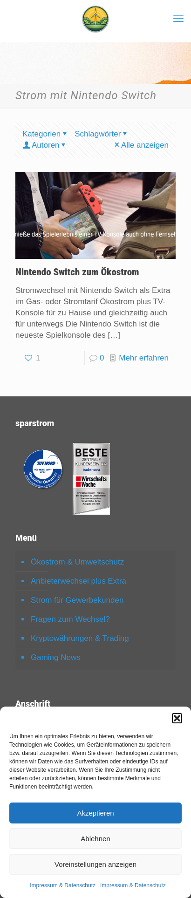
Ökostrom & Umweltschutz (77, 562)
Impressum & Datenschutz (63, 885)
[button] (177, 718)
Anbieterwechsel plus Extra (78, 581)
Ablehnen (95, 839)
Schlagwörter (102, 133)
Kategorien (45, 133)
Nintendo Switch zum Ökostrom (77, 272)
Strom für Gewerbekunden (77, 600)
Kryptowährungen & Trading (80, 638)
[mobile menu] (178, 19)
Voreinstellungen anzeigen (95, 864)
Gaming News (56, 657)
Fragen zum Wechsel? (70, 619)
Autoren (45, 145)
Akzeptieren (95, 813)
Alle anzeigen (141, 145)
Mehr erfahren (144, 358)
